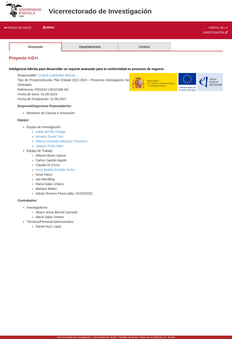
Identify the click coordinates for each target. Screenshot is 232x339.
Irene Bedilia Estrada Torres (55, 170)
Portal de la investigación (215, 30)
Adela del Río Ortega (50, 132)
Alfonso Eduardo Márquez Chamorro (61, 141)
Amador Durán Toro (49, 136)
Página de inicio (17, 27)
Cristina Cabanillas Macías (56, 75)
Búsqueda (35, 47)
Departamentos (90, 47)
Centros (144, 47)
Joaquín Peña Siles (49, 146)
